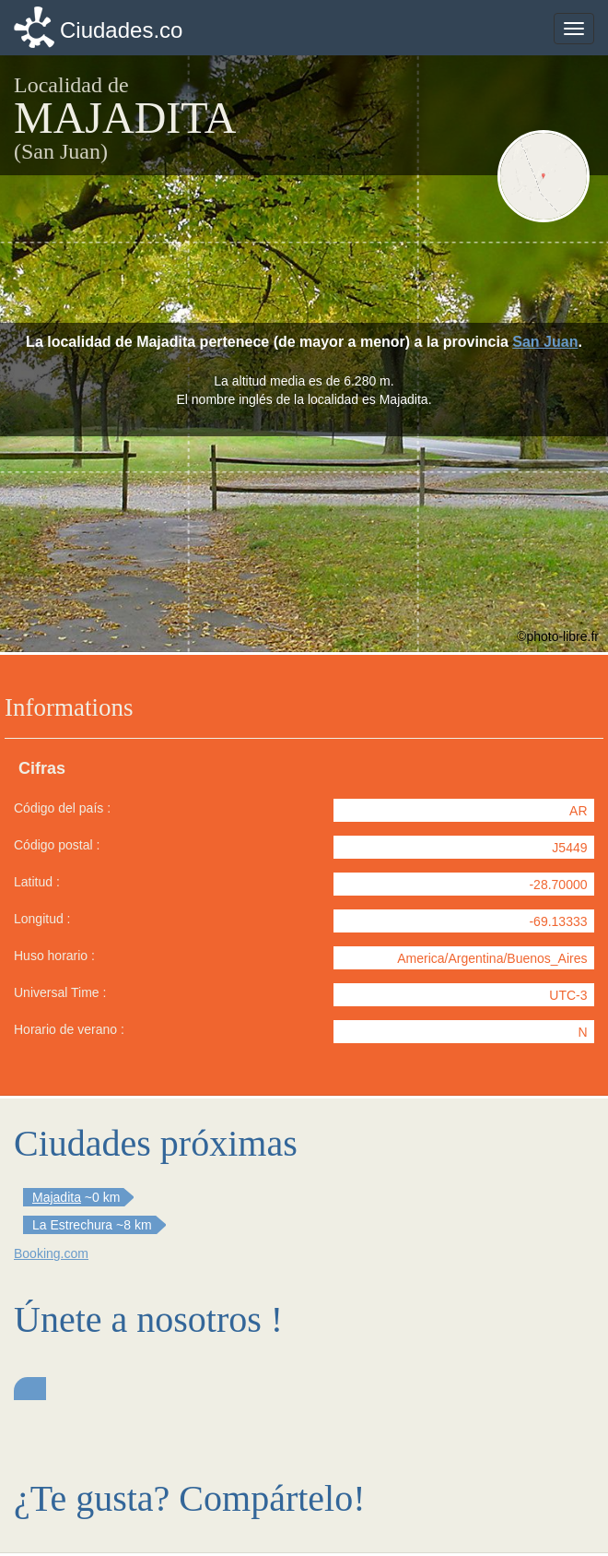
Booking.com (51, 1253)
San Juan (545, 342)
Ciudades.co (121, 30)
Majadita (56, 1197)
